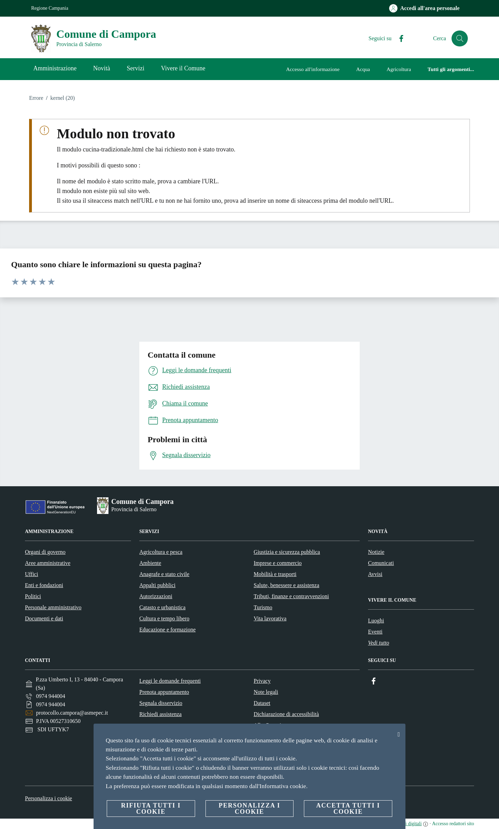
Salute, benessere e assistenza (286, 585)
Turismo (263, 607)
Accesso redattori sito (453, 823)
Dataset (262, 703)
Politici (33, 596)
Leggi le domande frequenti (170, 681)
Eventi (375, 632)
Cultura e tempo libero (164, 618)
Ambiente (150, 563)
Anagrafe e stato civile (164, 574)
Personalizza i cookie (48, 798)
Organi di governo (45, 552)
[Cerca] (459, 38)
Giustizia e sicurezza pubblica (287, 552)
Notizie (376, 552)
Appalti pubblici (157, 585)
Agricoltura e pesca (160, 552)
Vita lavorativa (270, 618)
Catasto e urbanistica (162, 607)
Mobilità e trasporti (275, 574)
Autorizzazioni (155, 596)
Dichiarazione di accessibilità (286, 714)
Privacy (262, 681)
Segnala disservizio (160, 703)
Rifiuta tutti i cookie (151, 808)
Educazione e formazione (167, 629)
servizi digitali (407, 823)
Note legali (266, 692)
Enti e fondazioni (44, 585)
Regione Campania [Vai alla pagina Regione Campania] (49, 8)
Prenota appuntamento (164, 692)
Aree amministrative (47, 563)
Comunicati (381, 563)
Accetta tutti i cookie (348, 808)
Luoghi (376, 620)
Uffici (31, 574)
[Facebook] (398, 38)
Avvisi (375, 574)
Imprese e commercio (278, 563)
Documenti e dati (44, 618)
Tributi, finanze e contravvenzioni (291, 596)
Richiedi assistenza (160, 714)
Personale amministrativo (53, 607)
